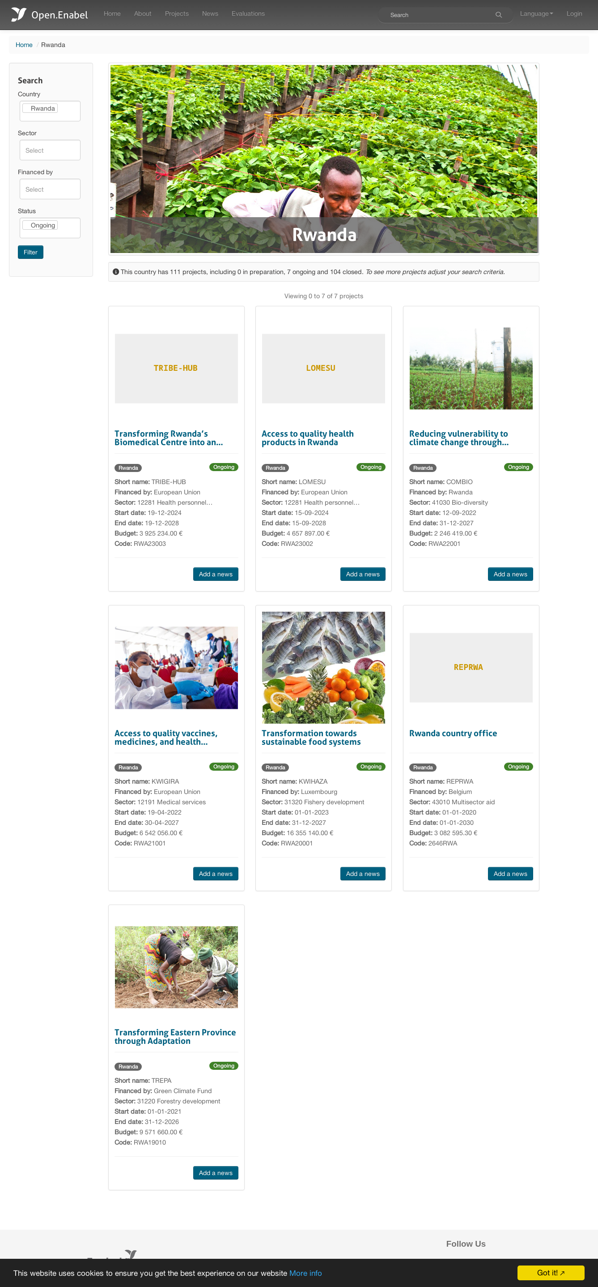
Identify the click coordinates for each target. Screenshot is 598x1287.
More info (305, 1274)
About (143, 13)
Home (112, 13)
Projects (177, 13)
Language (536, 13)
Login (574, 13)
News (210, 13)
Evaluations (248, 13)
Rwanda (128, 468)
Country (29, 94)
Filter (31, 252)
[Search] (498, 15)
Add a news (216, 574)
